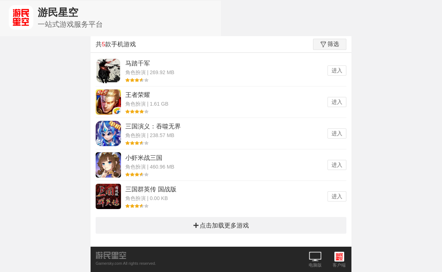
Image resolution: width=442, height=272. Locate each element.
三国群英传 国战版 (150, 189)
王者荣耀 (137, 95)
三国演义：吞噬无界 (153, 126)
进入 (337, 70)
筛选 (330, 44)
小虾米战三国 (143, 157)
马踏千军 (137, 63)
